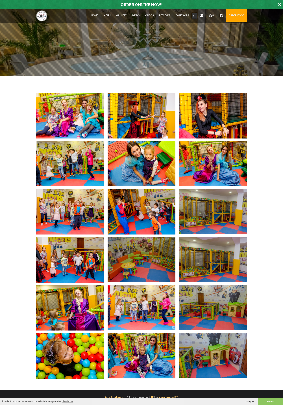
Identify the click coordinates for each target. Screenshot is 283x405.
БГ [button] (194, 15)
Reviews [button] (164, 15)
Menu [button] (107, 15)
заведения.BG (168, 397)
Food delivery (114, 397)
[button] (201, 15)
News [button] (136, 15)
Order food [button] (236, 15)
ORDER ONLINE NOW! (141, 4)
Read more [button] (67, 401)
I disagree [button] (249, 401)
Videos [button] (149, 15)
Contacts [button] (182, 15)
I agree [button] (270, 401)
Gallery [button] (121, 15)
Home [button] (94, 15)
